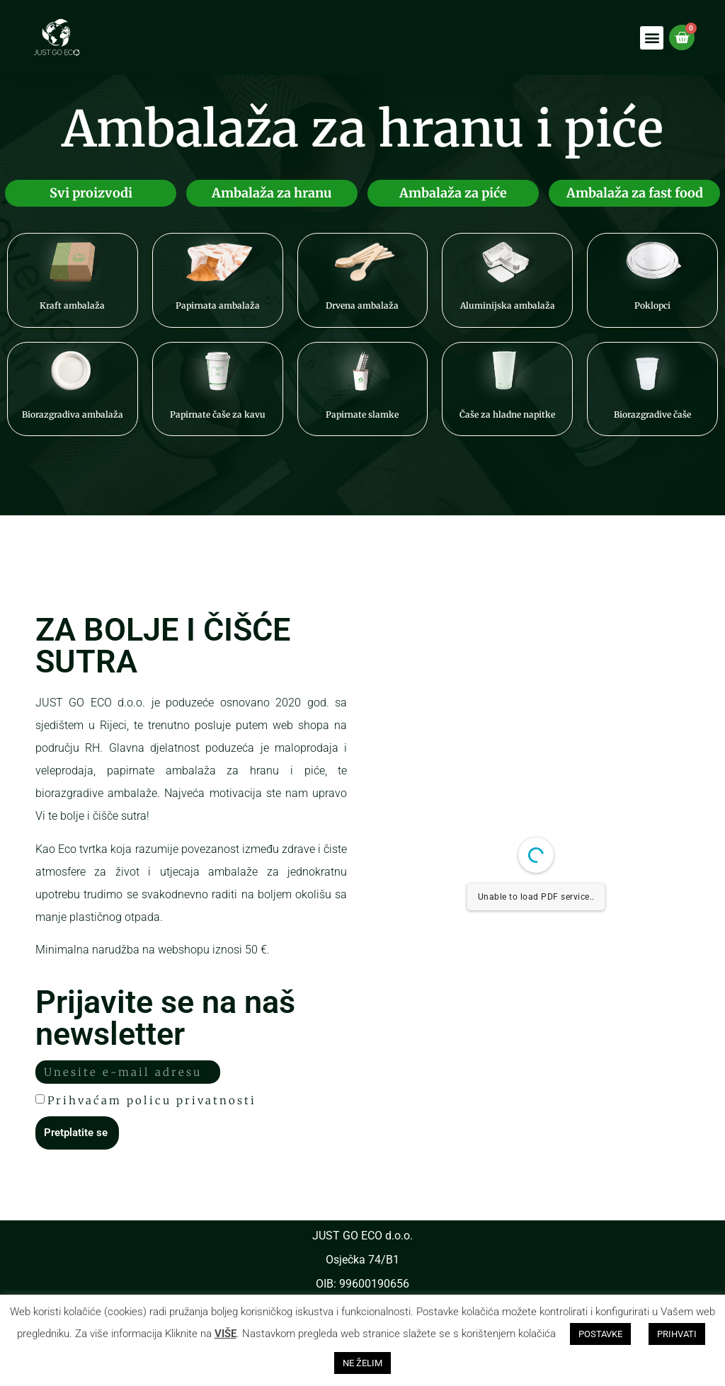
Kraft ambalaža (72, 305)
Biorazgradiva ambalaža (72, 414)
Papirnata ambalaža (218, 305)
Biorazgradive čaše (652, 414)
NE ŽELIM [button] (362, 1363)
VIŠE (225, 1333)
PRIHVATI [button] (677, 1334)
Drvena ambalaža (362, 305)
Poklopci (652, 305)
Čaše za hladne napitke (507, 414)
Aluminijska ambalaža (507, 305)
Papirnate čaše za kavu (218, 414)
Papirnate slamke (362, 414)
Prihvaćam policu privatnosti (151, 1100)
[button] (651, 38)
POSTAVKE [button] (600, 1334)
